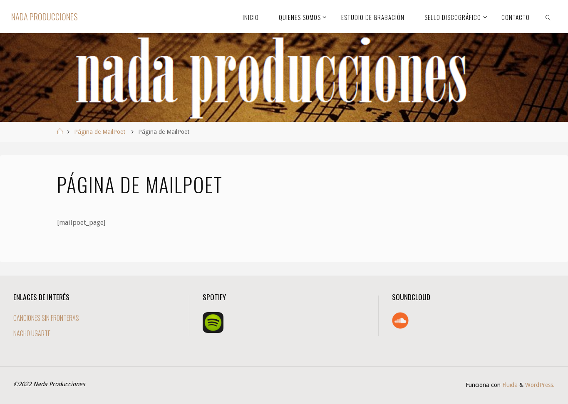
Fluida (509, 385)
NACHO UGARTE (31, 333)
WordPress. (540, 385)
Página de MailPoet (99, 131)
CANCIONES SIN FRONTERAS (46, 318)
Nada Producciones (44, 16)
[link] (548, 16)
